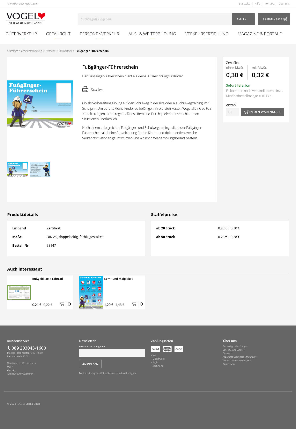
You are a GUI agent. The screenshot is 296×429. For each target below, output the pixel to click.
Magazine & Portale (260, 34)
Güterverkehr (21, 34)
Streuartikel (65, 51)
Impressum (228, 364)
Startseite (244, 3)
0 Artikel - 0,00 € (272, 19)
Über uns (284, 3)
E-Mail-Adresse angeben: (112, 351)
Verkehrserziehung (207, 34)
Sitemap (227, 353)
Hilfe (257, 3)
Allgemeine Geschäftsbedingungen (239, 356)
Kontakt (269, 3)
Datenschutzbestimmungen (236, 360)
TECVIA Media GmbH (233, 349)
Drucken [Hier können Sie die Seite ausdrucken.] (92, 89)
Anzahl (232, 109)
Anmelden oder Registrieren (22, 3)
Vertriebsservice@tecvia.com (20, 363)
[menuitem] (21, 33)
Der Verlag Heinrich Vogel (235, 346)
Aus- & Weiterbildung (152, 34)
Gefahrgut (58, 34)
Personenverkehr (99, 34)
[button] (63, 304)
